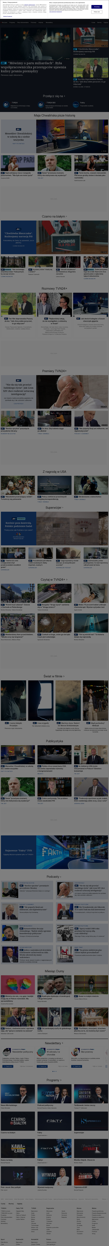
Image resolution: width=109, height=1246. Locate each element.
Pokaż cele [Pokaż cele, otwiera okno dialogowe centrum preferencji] (97, 11)
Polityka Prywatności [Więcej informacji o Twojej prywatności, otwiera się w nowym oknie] (7, 16)
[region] (54, 9)
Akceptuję (97, 6)
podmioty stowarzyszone (29, 4)
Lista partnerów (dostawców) (55, 11)
